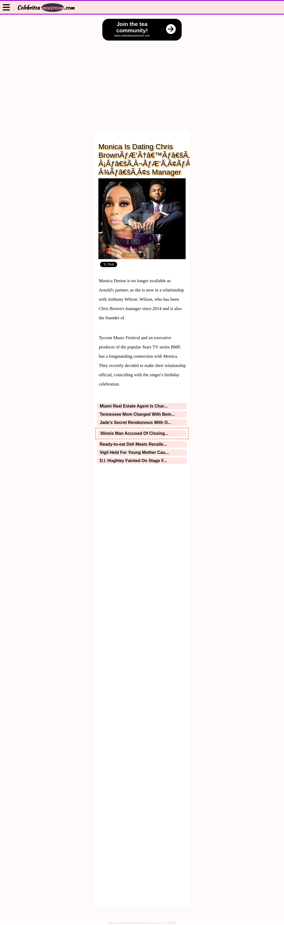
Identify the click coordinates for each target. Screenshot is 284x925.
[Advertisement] (142, 80)
